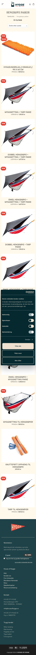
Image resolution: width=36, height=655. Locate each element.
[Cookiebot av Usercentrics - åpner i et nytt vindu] (26, 292)
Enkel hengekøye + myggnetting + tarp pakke (18, 201)
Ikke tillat (18, 360)
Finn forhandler (9, 578)
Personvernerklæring (10, 588)
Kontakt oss (7, 576)
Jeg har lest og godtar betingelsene (17, 558)
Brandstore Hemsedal (11, 580)
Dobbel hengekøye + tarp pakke (18, 246)
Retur (5, 583)
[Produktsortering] (18, 26)
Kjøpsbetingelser (9, 585)
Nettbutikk (11, 16)
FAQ (5, 573)
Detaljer (27, 339)
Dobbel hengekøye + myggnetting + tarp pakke (18, 156)
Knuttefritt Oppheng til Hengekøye (18, 466)
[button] (2, 4)
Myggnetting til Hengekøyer (18, 422)
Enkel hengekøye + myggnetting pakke (18, 378)
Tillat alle (18, 346)
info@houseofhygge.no (11, 608)
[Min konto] (30, 4)
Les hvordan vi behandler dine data (23, 562)
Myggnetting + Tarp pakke (18, 112)
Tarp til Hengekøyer (18, 510)
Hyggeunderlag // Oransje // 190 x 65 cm (18, 68)
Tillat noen (18, 353)
